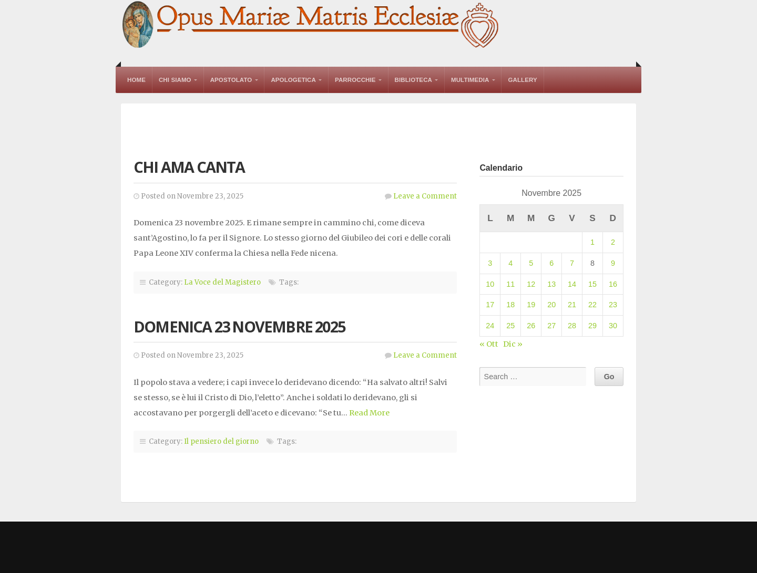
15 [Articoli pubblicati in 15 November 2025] (592, 284)
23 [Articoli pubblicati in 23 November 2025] (613, 304)
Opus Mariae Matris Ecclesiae (311, 25)
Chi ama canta (189, 167)
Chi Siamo (175, 80)
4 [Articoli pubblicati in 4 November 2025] (510, 263)
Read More (369, 413)
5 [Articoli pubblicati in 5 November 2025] (531, 263)
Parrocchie (355, 80)
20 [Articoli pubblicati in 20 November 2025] (551, 304)
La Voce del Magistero (222, 282)
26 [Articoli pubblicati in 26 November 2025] (531, 325)
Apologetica (293, 80)
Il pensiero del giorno (221, 441)
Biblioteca (413, 80)
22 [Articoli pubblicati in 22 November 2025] (592, 304)
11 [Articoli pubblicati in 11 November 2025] (510, 284)
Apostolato (231, 80)
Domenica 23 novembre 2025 (239, 326)
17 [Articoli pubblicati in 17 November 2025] (490, 304)
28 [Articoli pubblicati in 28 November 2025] (572, 325)
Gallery (522, 80)
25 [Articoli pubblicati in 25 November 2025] (510, 325)
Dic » (513, 344)
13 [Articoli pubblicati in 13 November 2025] (551, 284)
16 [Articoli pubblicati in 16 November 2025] (613, 284)
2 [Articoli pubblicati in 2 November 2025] (613, 242)
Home (136, 80)
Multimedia (470, 80)
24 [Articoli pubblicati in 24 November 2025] (490, 325)
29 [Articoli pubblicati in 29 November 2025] (592, 325)
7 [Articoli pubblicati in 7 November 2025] (572, 263)
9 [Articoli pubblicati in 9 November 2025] (613, 263)
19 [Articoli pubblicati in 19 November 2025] (531, 304)
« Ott (488, 344)
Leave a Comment (425, 196)
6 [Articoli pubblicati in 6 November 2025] (551, 263)
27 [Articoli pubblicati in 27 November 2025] (551, 325)
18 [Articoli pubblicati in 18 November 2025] (510, 304)
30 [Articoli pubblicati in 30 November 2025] (613, 325)
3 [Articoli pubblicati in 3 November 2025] (490, 263)
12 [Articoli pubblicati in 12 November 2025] (531, 284)
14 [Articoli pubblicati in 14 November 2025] (572, 284)
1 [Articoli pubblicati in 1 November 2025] (592, 242)
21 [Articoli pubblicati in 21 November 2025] (572, 304)
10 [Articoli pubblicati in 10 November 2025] (490, 284)
